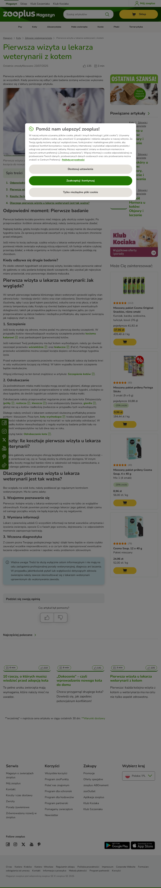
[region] (80, 161)
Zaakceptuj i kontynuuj (80, 180)
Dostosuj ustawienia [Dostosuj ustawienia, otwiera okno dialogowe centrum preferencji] (80, 169)
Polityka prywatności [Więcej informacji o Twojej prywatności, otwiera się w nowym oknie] (73, 159)
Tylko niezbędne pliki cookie (80, 192)
